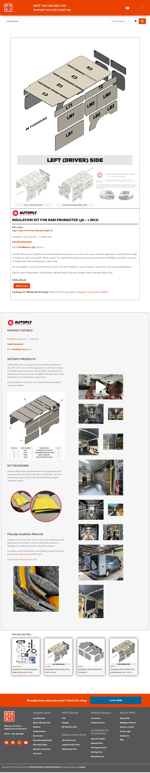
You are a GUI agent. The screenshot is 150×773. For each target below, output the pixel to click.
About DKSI (124, 719)
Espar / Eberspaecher (42, 723)
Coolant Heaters (98, 723)
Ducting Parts (97, 752)
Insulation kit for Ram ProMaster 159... (128, 670)
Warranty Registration (42, 740)
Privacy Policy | (37, 767)
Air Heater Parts (69, 741)
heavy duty (33, 230)
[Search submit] (142, 21)
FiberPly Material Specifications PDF (22, 560)
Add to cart (22, 286)
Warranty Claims (40, 745)
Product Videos (39, 732)
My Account (38, 736)
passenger (45, 230)
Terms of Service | (53, 767)
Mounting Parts (97, 757)
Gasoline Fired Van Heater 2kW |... (29, 670)
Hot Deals (37, 754)
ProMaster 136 (26, 247)
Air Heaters (96, 719)
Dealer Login (125, 732)
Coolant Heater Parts (71, 745)
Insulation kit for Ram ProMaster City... (96, 670)
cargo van (22, 230)
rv (52, 230)
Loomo (82, 767)
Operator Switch (98, 739)
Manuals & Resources (42, 749)
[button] (142, 7)
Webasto (36, 727)
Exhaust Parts (97, 744)
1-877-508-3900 (17, 734)
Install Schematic (22, 242)
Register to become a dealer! (94, 292)
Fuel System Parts (98, 748)
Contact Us (124, 736)
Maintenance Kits (69, 749)
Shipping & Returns (128, 723)
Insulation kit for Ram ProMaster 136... (63, 670)
